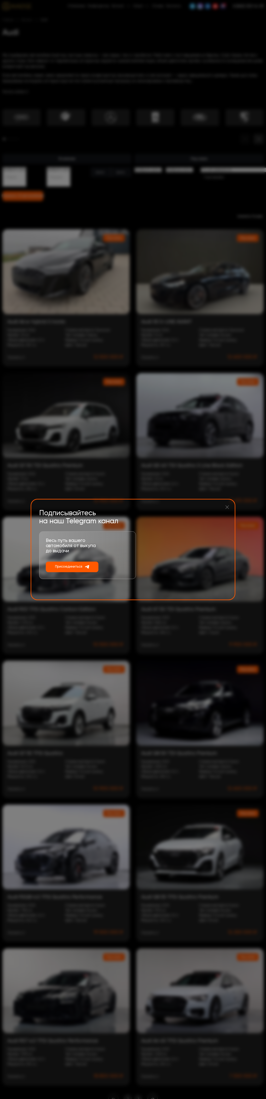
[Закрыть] (227, 507)
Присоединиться (68, 566)
